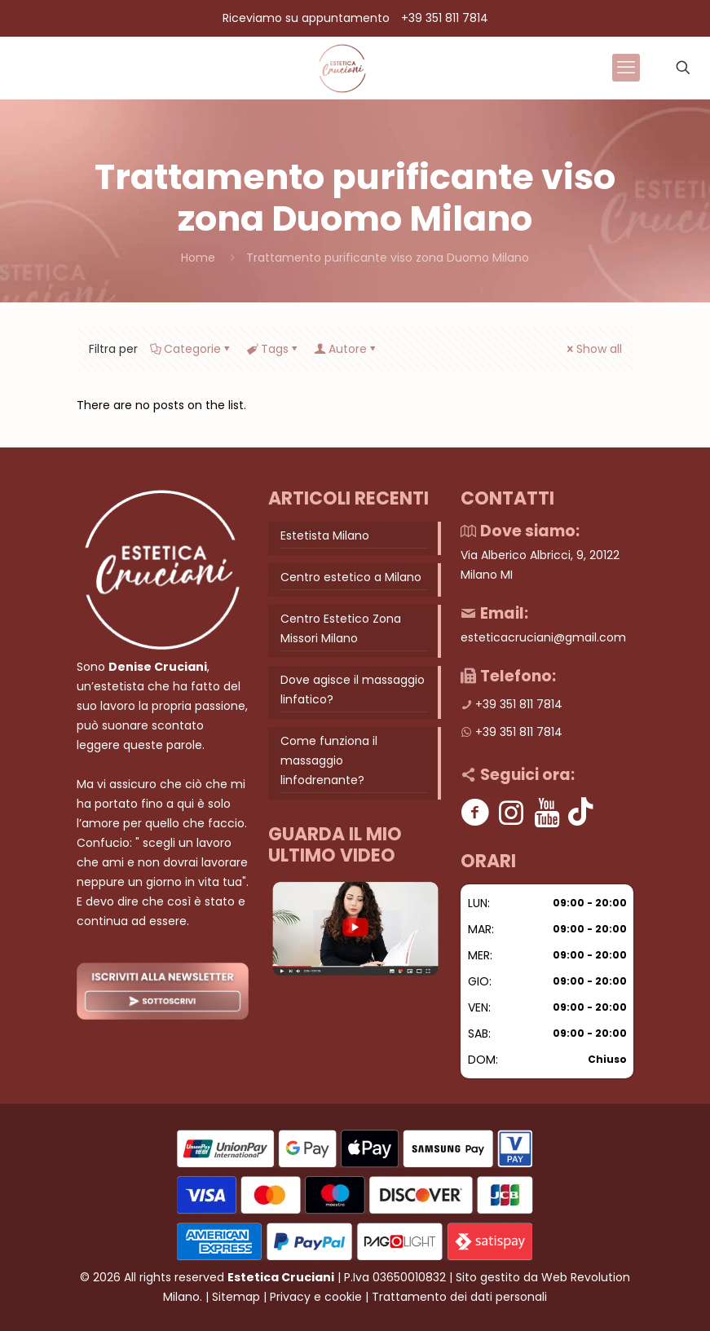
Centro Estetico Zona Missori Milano (340, 628)
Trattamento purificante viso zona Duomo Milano (387, 257)
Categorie (191, 349)
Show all (593, 349)
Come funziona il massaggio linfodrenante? (328, 760)
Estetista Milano (324, 535)
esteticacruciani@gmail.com (543, 637)
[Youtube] (546, 812)
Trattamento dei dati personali (459, 1297)
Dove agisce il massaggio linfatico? (352, 689)
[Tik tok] (580, 812)
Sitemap (236, 1297)
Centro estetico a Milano (350, 577)
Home (198, 257)
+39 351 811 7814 (444, 18)
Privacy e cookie (316, 1297)
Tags (273, 349)
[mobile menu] (626, 68)
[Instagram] (510, 812)
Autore (346, 349)
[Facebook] (475, 812)
